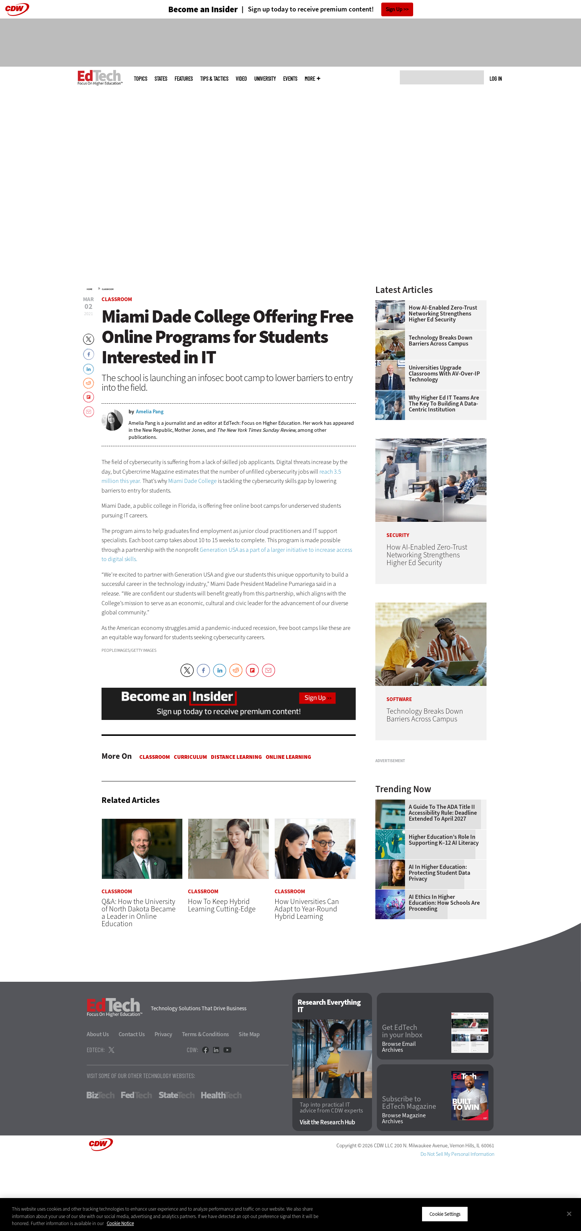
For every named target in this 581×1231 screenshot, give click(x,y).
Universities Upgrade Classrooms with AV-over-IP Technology (444, 374)
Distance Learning (236, 757)
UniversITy (265, 78)
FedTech (136, 1164)
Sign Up (394, 9)
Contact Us (132, 1104)
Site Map (249, 1104)
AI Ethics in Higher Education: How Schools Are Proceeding (444, 995)
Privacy (163, 1104)
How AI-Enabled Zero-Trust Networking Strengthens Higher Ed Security (443, 314)
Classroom (107, 289)
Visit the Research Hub (327, 1191)
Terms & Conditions (205, 1104)
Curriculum (190, 757)
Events (290, 78)
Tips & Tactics (214, 78)
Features (184, 78)
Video (241, 78)
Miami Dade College (192, 481)
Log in (495, 78)
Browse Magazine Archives (404, 1188)
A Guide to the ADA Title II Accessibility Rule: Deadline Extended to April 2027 (443, 905)
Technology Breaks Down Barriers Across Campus (440, 341)
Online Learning (288, 757)
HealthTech (221, 1164)
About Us (98, 1104)
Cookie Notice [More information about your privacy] (120, 1223)
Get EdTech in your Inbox (402, 1100)
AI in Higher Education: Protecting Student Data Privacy (439, 965)
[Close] (569, 1213)
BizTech (100, 1164)
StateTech (177, 1164)
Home (89, 289)
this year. (130, 481)
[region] (290, 1214)
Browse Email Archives (399, 1116)
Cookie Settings (444, 1214)
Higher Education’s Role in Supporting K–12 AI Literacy (444, 932)
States (161, 78)
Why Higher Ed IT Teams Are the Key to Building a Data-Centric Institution (444, 404)
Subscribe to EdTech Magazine (409, 1172)
